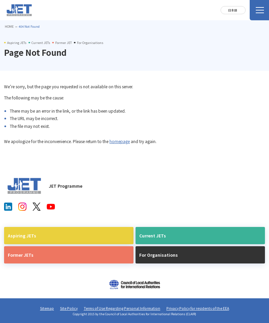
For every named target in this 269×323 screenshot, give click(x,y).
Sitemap (47, 308)
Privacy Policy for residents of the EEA (197, 308)
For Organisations (158, 255)
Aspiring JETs (22, 235)
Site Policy (69, 308)
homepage (119, 141)
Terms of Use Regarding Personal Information (122, 308)
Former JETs (21, 255)
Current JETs (152, 235)
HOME (9, 26)
